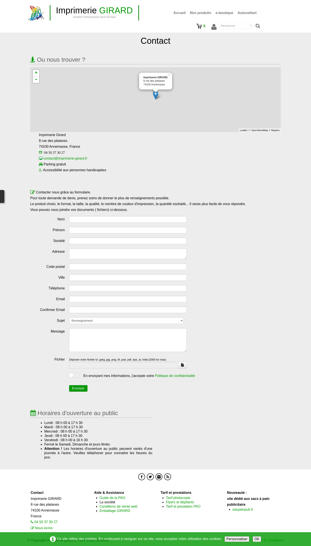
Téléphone (56, 288)
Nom (61, 219)
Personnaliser (237, 539)
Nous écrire (44, 528)
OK (256, 539)
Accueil (179, 13)
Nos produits (200, 13)
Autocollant (247, 13)
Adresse (58, 251)
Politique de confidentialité (175, 376)
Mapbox (275, 130)
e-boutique (224, 13)
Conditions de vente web (118, 506)
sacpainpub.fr (242, 509)
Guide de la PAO (112, 498)
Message (58, 331)
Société (59, 241)
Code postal (55, 266)
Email (60, 299)
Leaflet (243, 130)
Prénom (59, 230)
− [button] (36, 80)
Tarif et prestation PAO (183, 506)
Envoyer (78, 388)
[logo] (94, 12)
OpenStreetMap (259, 130)
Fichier (59, 359)
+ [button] (36, 73)
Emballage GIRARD (115, 511)
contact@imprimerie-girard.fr (65, 158)
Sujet (61, 320)
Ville (61, 277)
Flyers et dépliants (180, 502)
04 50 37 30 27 (45, 522)
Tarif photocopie (178, 498)
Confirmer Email (52, 310)
